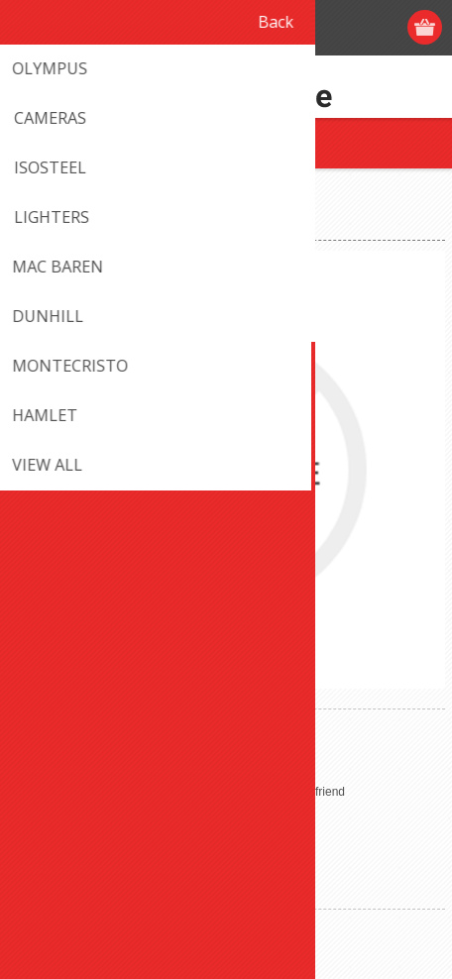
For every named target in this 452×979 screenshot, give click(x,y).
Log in (349, 27)
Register (310, 27)
